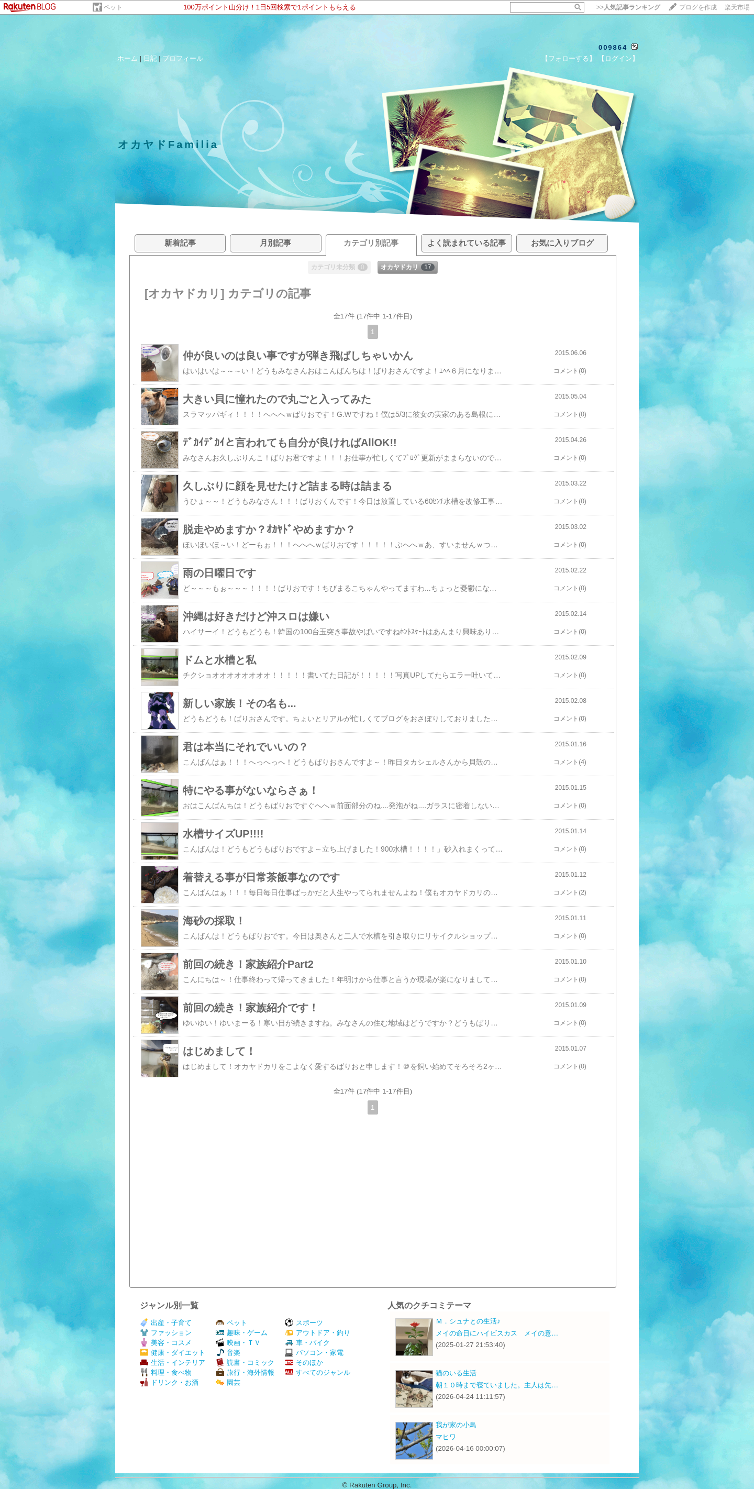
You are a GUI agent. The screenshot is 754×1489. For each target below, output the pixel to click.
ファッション (166, 1333)
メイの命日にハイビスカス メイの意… (497, 1333)
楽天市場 (737, 7)
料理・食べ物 (166, 1372)
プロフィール (182, 58)
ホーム (127, 58)
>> (628, 7)
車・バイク (307, 1343)
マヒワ (446, 1437)
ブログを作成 (698, 7)
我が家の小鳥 (456, 1425)
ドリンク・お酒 (169, 1382)
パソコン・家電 (314, 1352)
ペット (113, 7)
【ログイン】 (618, 58)
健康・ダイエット (172, 1352)
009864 (612, 47)
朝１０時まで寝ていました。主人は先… (497, 1385)
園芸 (228, 1382)
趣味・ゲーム (242, 1333)
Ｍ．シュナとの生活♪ (468, 1321)
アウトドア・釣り (317, 1333)
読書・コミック (245, 1362)
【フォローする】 (568, 58)
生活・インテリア (172, 1362)
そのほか (304, 1362)
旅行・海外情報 (245, 1372)
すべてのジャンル (317, 1372)
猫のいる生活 (456, 1373)
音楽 (228, 1352)
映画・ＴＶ (238, 1343)
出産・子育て (166, 1323)
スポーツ (304, 1323)
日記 (150, 58)
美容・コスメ (166, 1343)
